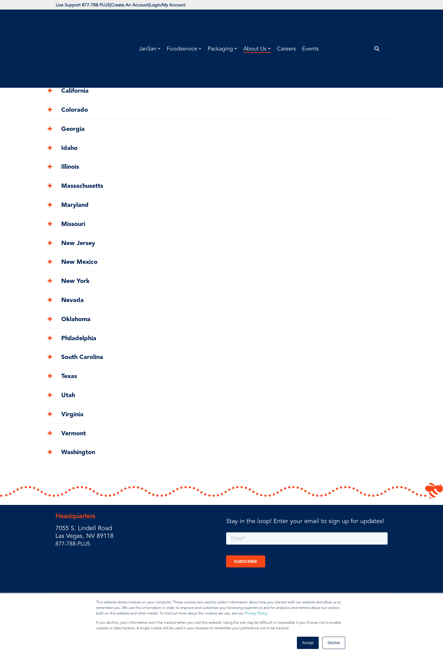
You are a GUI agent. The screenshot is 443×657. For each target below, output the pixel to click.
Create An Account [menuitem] (147, 6)
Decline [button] (334, 643)
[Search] (377, 23)
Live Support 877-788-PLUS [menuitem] (89, 6)
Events (310, 23)
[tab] (221, 74)
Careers (286, 23)
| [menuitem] (122, 6)
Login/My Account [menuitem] (197, 6)
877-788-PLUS (74, 546)
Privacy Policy (256, 613)
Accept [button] (307, 643)
